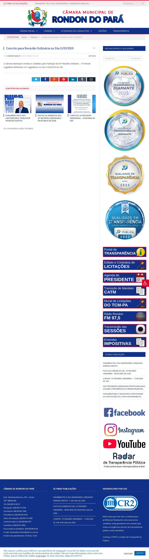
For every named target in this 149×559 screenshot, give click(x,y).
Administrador (13, 56)
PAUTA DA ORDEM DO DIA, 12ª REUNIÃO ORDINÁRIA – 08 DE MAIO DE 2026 (50, 118)
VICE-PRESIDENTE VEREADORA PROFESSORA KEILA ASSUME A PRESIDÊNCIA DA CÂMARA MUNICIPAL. (124, 387)
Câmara (48, 31)
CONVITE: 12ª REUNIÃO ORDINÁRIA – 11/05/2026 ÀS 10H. (82, 118)
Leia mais (40, 555)
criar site (120, 516)
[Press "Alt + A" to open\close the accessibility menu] (145, 283)
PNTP (114, 537)
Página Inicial (27, 31)
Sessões (102, 31)
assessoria (133, 520)
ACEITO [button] (139, 553)
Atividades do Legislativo (75, 31)
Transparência (121, 31)
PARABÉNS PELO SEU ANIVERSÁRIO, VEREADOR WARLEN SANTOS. (64, 3)
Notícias (92, 56)
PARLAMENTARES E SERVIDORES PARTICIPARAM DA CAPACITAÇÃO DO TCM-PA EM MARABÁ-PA (123, 395)
